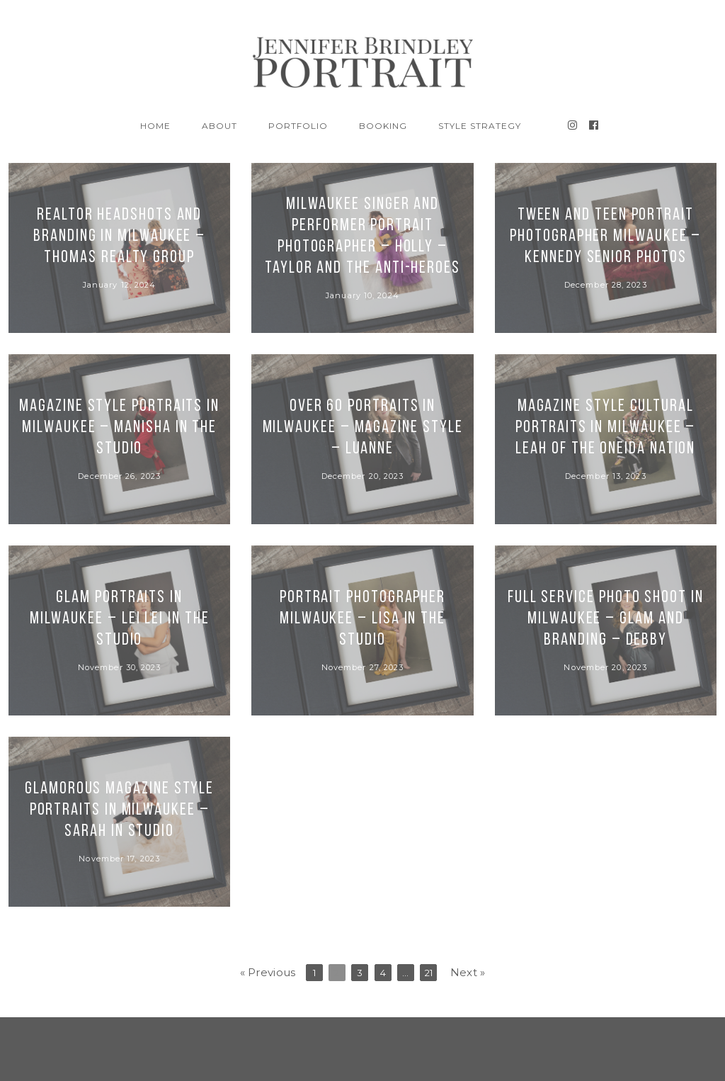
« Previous (268, 972)
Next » (468, 972)
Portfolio (298, 125)
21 (429, 972)
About (219, 125)
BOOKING (383, 125)
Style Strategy (479, 125)
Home (155, 125)
